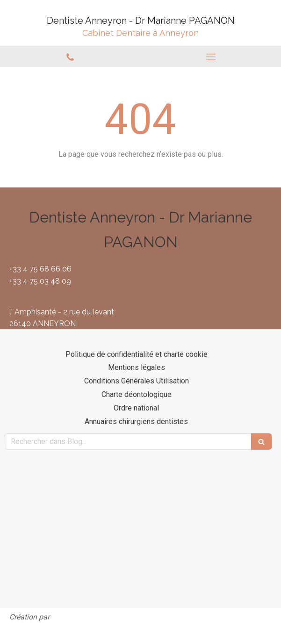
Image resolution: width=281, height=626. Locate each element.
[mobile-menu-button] (211, 57)
